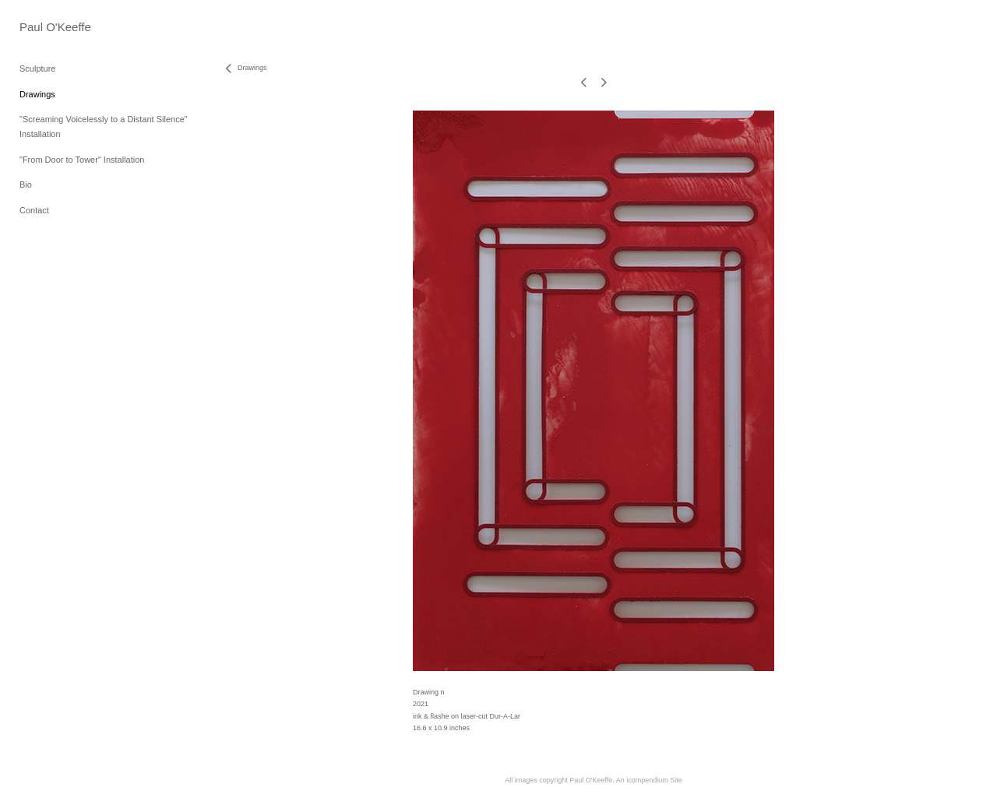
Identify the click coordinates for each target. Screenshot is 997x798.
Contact (34, 210)
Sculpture (37, 68)
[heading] (55, 26)
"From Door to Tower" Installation (81, 159)
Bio (25, 184)
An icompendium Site (649, 780)
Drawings (37, 94)
